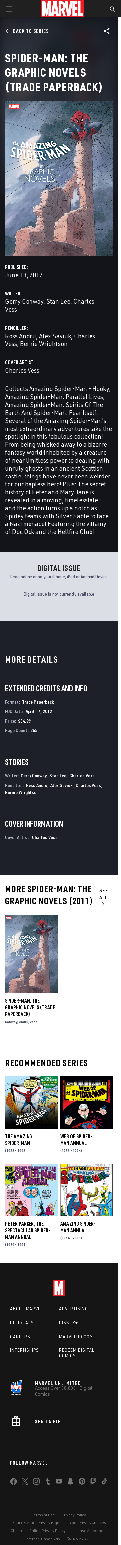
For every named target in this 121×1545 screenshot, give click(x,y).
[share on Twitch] (93, 1482)
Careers (20, 1336)
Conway (11, 1021)
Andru (23, 1021)
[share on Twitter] (25, 1482)
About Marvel (26, 1308)
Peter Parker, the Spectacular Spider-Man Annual (27, 1230)
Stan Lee (58, 301)
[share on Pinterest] (82, 1482)
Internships (24, 1350)
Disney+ (68, 1322)
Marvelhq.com (76, 1336)
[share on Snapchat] (70, 1482)
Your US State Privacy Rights (37, 1522)
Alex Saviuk (55, 336)
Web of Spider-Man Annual (76, 1139)
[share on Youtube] (59, 1482)
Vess (34, 1021)
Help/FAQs (22, 1322)
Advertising (73, 1308)
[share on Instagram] (36, 1482)
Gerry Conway (24, 301)
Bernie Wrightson (44, 343)
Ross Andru (20, 336)
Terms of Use (43, 1514)
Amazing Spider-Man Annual (78, 1227)
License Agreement (89, 1530)
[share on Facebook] (13, 1483)
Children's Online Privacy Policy (38, 1530)
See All (103, 896)
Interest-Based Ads (42, 1538)
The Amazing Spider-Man (18, 1139)
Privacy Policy (74, 1514)
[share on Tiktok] (104, 1482)
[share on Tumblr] (47, 1482)
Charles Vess (22, 370)
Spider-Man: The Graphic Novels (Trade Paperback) (30, 1007)
